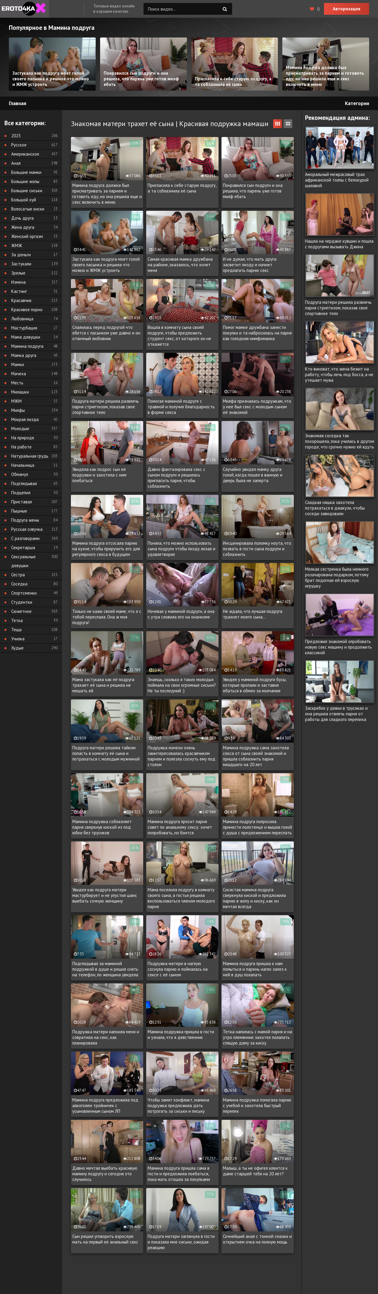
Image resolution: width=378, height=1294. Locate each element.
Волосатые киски (27, 209)
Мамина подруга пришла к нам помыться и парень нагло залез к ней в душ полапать (255, 969)
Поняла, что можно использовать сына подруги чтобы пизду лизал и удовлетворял (181, 548)
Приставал (21, 502)
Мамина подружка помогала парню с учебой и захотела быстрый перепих (257, 1105)
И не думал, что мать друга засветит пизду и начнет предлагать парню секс (249, 264)
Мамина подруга (27, 346)
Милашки (20, 392)
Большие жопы (25, 181)
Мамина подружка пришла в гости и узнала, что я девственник (181, 1034)
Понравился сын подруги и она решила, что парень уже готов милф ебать (253, 190)
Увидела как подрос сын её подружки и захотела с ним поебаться (99, 474)
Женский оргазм (27, 236)
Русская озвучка (27, 529)
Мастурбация (24, 328)
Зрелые (18, 273)
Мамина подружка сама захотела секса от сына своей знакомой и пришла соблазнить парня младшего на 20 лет (256, 756)
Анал (16, 163)
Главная (17, 103)
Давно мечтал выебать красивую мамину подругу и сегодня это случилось (104, 1173)
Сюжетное (21, 611)
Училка (18, 639)
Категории (357, 103)
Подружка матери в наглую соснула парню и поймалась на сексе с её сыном (178, 969)
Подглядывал (24, 483)
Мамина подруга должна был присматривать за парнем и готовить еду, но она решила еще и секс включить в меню (107, 193)
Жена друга (22, 227)
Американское (25, 154)
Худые (17, 648)
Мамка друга (23, 355)
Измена (18, 282)
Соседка (19, 584)
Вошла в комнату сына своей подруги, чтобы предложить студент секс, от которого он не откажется (179, 335)
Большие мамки (26, 172)
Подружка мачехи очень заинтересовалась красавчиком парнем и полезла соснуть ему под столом (181, 756)
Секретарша (23, 547)
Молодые (20, 428)
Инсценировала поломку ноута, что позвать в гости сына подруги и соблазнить (257, 548)
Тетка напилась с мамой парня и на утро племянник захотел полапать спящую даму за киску (257, 1037)
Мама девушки (25, 337)
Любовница (22, 319)
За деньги (21, 254)
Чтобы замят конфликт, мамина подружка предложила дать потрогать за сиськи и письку (178, 1105)
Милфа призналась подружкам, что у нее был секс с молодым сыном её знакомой (257, 406)
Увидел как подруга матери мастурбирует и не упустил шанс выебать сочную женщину (104, 895)
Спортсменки (24, 593)
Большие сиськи (26, 190)
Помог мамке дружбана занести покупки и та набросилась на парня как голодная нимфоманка (257, 332)
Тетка (17, 620)
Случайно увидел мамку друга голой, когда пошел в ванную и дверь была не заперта (252, 474)
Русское (19, 145)
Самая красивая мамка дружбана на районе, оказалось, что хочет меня (180, 264)
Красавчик (21, 300)
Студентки (21, 602)
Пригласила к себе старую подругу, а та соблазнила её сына (182, 188)
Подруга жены (25, 520)
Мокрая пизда (25, 419)
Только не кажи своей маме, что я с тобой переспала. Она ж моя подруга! (106, 616)
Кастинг (19, 291)
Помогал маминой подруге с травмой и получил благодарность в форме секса (181, 406)
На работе (21, 447)
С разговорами (25, 538)
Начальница (22, 465)
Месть (17, 383)
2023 (16, 135)
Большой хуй (23, 200)
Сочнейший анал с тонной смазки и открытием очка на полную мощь (257, 1239)
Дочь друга (22, 218)
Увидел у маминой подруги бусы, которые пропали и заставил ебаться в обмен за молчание (254, 685)
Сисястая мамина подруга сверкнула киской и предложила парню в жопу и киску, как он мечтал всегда (254, 898)
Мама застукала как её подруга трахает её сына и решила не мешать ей (103, 685)
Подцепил (20, 492)
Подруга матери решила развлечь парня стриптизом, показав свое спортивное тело (105, 406)
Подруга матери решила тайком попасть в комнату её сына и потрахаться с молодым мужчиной (106, 753)
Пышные (19, 511)
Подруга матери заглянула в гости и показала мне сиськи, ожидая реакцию (181, 1241)
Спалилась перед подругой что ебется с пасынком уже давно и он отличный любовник (106, 332)
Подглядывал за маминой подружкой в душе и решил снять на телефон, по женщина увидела (105, 969)
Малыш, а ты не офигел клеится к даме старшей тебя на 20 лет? (255, 1170)
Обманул (19, 474)
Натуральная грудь (29, 456)
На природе (22, 437)
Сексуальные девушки (23, 561)
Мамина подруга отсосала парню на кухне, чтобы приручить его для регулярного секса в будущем (106, 548)
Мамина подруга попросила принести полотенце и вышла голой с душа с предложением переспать (257, 827)
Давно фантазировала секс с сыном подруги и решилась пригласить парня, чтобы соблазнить (176, 477)
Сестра (18, 574)
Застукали (21, 264)
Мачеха (18, 373)
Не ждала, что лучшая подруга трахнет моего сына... (252, 614)
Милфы (18, 410)
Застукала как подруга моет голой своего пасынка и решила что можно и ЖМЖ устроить (106, 264)
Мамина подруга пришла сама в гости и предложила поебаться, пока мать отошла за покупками (179, 1173)
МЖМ (16, 401)
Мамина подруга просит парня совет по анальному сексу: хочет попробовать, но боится (180, 827)
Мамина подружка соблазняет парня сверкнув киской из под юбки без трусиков (102, 827)
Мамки (17, 364)
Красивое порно (27, 309)
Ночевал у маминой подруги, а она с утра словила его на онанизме (181, 614)
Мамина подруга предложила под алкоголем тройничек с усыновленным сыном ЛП (105, 1105)
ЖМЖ (16, 245)
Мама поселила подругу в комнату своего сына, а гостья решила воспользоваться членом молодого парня (181, 898)
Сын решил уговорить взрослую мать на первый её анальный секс (105, 1239)
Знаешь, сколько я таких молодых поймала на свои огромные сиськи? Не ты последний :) (182, 685)
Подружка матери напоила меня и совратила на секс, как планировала (105, 1037)
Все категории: (24, 123)
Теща (16, 629)
